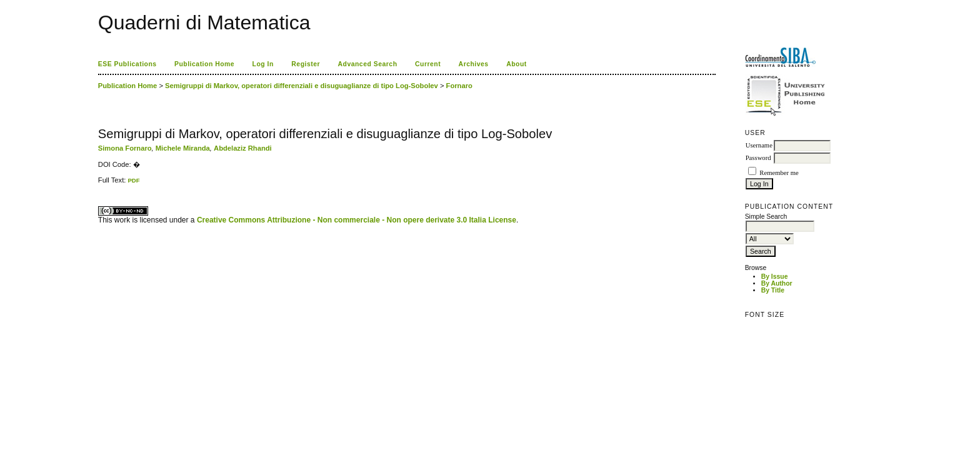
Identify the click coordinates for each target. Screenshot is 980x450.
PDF (133, 180)
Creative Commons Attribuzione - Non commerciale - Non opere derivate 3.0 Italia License (356, 220)
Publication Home (204, 64)
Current (428, 64)
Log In (263, 64)
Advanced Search (368, 64)
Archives (474, 64)
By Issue (774, 276)
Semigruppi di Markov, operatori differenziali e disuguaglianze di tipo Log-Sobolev (301, 85)
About (516, 64)
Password (758, 157)
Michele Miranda (183, 148)
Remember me (778, 172)
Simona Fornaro (125, 148)
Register (305, 64)
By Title (772, 290)
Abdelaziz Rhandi (243, 148)
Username (759, 145)
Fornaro (459, 85)
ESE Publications (127, 64)
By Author (776, 283)
